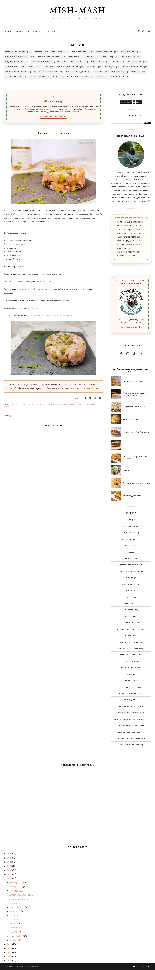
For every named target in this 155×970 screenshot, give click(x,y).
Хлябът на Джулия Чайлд (21, 895)
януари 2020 (15, 940)
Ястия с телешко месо (67, 67)
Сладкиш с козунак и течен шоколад (135, 457)
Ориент (116, 62)
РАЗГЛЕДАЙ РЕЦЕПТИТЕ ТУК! (53, 117)
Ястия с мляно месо (132, 67)
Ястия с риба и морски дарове (47, 62)
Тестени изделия (104, 52)
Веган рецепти (128, 52)
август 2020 (15, 911)
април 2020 (15, 927)
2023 (9, 866)
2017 (9, 952)
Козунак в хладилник (132, 381)
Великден (109, 67)
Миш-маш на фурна (18, 899)
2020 (9, 878)
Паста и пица (76, 62)
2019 (9, 944)
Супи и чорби (97, 62)
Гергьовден (10, 77)
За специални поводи (35, 77)
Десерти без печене (125, 57)
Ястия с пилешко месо (48, 57)
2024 (9, 862)
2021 (9, 874)
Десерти (38, 52)
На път (56, 77)
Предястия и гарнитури (80, 57)
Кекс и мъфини (12, 67)
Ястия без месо (79, 52)
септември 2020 (17, 907)
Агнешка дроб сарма (133, 496)
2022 (9, 870)
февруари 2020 (16, 936)
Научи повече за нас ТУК (131, 327)
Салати (103, 57)
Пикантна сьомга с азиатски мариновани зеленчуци (51, 315)
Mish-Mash (77, 11)
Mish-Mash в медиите (76, 72)
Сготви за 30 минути (15, 52)
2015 (9, 960)
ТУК (96, 388)
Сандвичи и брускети (15, 72)
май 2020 (14, 923)
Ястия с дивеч (117, 77)
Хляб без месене (131, 419)
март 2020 (14, 932)
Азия (45, 67)
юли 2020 (14, 915)
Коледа (31, 67)
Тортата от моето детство (135, 445)
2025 (9, 858)
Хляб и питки (134, 62)
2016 (9, 956)
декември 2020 (16, 882)
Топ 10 (99, 77)
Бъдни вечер (117, 72)
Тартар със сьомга (17, 903)
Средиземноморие (14, 62)
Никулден (91, 67)
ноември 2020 (16, 886)
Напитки (98, 72)
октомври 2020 (16, 891)
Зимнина (135, 72)
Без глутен (57, 52)
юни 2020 (14, 919)
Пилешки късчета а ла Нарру (136, 483)
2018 (9, 948)
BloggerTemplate (34, 966)
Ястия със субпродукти (45, 72)
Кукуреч (127, 470)
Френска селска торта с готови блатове (134, 394)
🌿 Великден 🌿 (53, 101)
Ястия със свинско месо (17, 57)
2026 (9, 853)
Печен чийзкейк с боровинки (136, 432)
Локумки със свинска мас (134, 407)
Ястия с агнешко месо (78, 77)
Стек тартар (36, 308)
